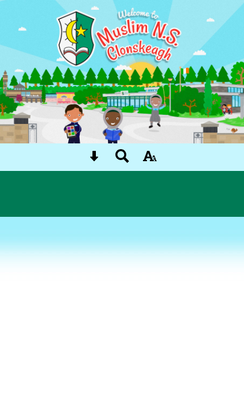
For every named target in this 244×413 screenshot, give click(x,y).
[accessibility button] (149, 160)
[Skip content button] (94, 160)
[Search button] (122, 160)
